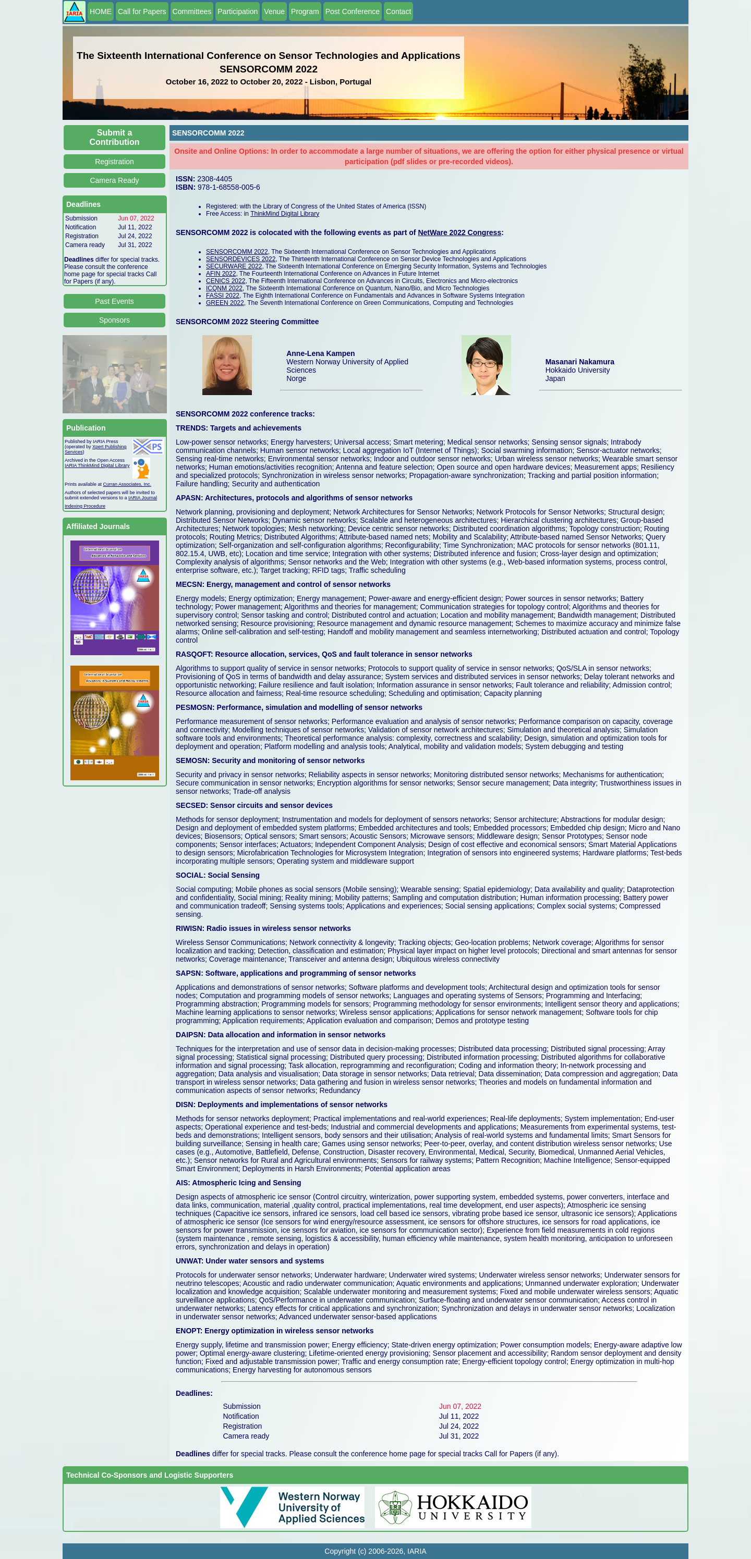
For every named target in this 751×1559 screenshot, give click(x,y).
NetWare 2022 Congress (459, 232)
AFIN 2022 (221, 273)
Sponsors (114, 320)
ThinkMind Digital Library (284, 213)
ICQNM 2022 (224, 288)
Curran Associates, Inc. (127, 484)
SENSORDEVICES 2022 (240, 259)
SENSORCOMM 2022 (237, 251)
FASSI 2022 (222, 295)
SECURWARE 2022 (234, 266)
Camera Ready (114, 180)
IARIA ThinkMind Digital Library (97, 465)
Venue (274, 11)
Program (305, 11)
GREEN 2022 (225, 302)
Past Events (114, 301)
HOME (101, 11)
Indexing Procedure (85, 506)
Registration (114, 161)
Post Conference (352, 11)
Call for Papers (142, 11)
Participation (237, 11)
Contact (398, 11)
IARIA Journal (142, 497)
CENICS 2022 (225, 281)
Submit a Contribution (115, 137)
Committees (192, 11)
